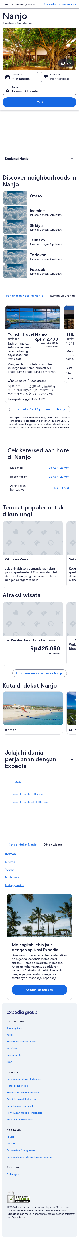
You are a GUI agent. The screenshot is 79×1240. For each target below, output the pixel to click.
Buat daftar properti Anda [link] (21, 1041)
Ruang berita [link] (14, 1055)
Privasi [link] (10, 1136)
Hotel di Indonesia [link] (17, 1085)
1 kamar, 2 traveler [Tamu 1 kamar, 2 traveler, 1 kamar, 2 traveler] (25, 91)
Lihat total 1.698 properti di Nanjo (39, 409)
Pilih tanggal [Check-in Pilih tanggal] (21, 78)
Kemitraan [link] (12, 1048)
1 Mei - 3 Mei (60, 487)
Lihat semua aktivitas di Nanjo (39, 673)
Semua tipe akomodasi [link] (20, 1119)
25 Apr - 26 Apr (59, 467)
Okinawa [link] (19, 4)
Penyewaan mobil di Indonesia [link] (24, 1112)
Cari (39, 102)
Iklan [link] (9, 1061)
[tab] (25, 295)
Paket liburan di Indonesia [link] (21, 1099)
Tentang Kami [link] (14, 1028)
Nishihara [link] (12, 877)
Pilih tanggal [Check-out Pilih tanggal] (59, 78)
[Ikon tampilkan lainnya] (6, 4)
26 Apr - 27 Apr (59, 477)
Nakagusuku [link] (14, 885)
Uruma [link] (10, 861)
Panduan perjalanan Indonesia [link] (24, 1079)
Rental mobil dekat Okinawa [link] (31, 802)
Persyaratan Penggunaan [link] (21, 1150)
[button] (39, 158)
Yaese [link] (9, 869)
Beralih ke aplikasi (40, 990)
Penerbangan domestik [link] (20, 1106)
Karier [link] (10, 1034)
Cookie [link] (11, 1143)
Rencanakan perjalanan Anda (59, 4)
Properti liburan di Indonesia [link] (23, 1092)
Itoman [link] (10, 854)
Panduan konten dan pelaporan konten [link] (29, 1157)
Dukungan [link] (13, 1174)
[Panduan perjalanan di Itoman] (33, 713)
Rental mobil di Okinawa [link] (28, 794)
